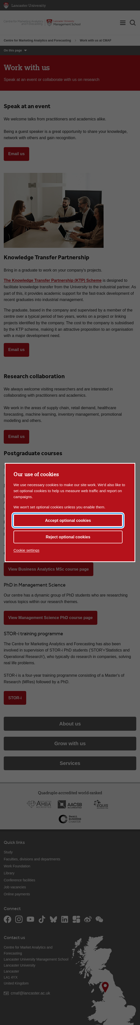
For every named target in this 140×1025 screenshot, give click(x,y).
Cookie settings (26, 550)
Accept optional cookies (68, 520)
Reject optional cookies (68, 537)
